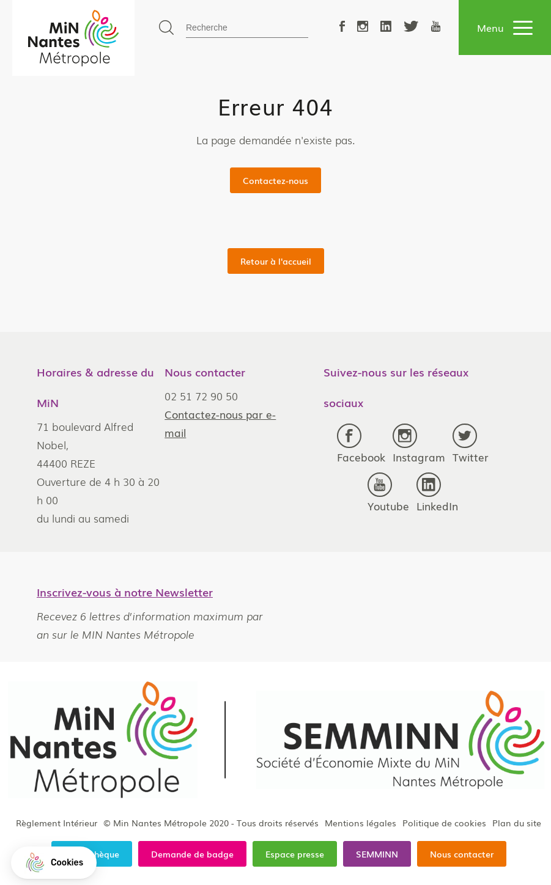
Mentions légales (360, 823)
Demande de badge (192, 854)
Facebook (361, 444)
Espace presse (294, 854)
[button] (54, 862)
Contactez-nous (275, 180)
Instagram (419, 444)
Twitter (471, 444)
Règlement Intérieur (56, 823)
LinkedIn (437, 492)
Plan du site (516, 823)
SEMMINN (377, 854)
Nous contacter (462, 854)
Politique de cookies (444, 823)
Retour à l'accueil (275, 261)
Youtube (388, 492)
